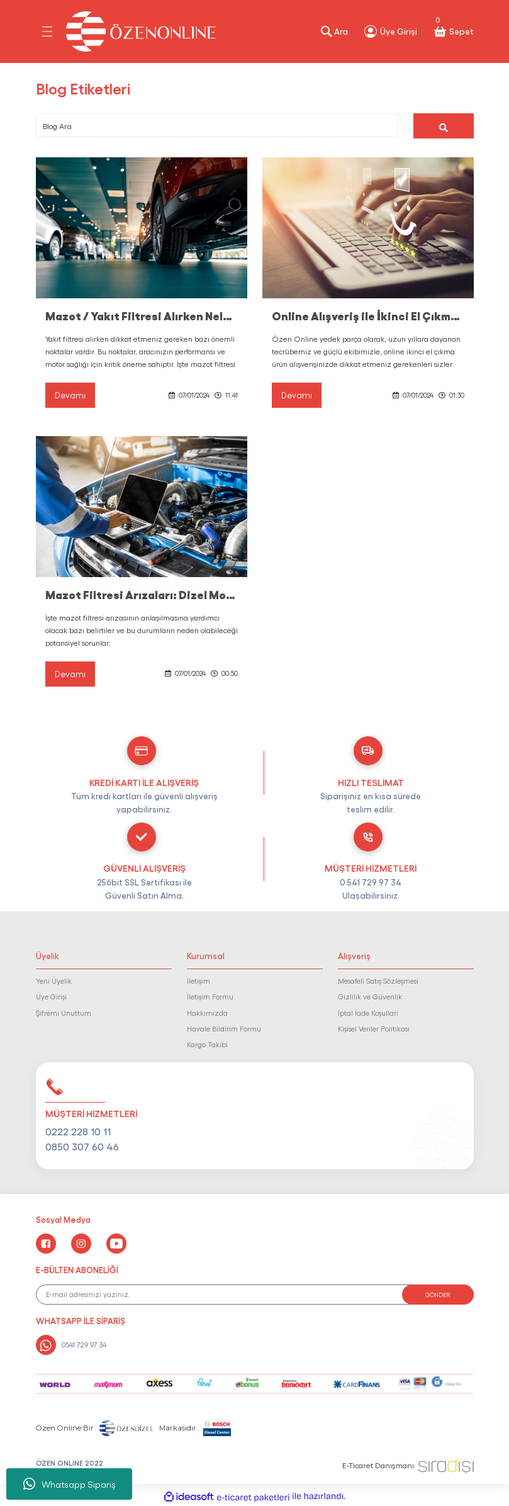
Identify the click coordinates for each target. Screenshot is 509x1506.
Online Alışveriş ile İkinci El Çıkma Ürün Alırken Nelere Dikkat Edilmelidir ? (368, 315)
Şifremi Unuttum (63, 1012)
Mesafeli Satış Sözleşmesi (378, 980)
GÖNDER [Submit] (437, 1294)
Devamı (70, 395)
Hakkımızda (207, 1012)
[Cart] (453, 31)
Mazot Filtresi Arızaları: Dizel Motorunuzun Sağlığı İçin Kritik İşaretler (141, 594)
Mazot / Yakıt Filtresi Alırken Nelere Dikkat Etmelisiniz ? (141, 315)
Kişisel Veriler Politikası (374, 1028)
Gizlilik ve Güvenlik (370, 996)
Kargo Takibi (207, 1044)
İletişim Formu (210, 996)
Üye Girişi (51, 996)
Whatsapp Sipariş (69, 1484)
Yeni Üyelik (54, 980)
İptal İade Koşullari (368, 1012)
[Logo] (141, 31)
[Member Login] (390, 31)
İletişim (198, 980)
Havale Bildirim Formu (224, 1028)
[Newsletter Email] (255, 1294)
